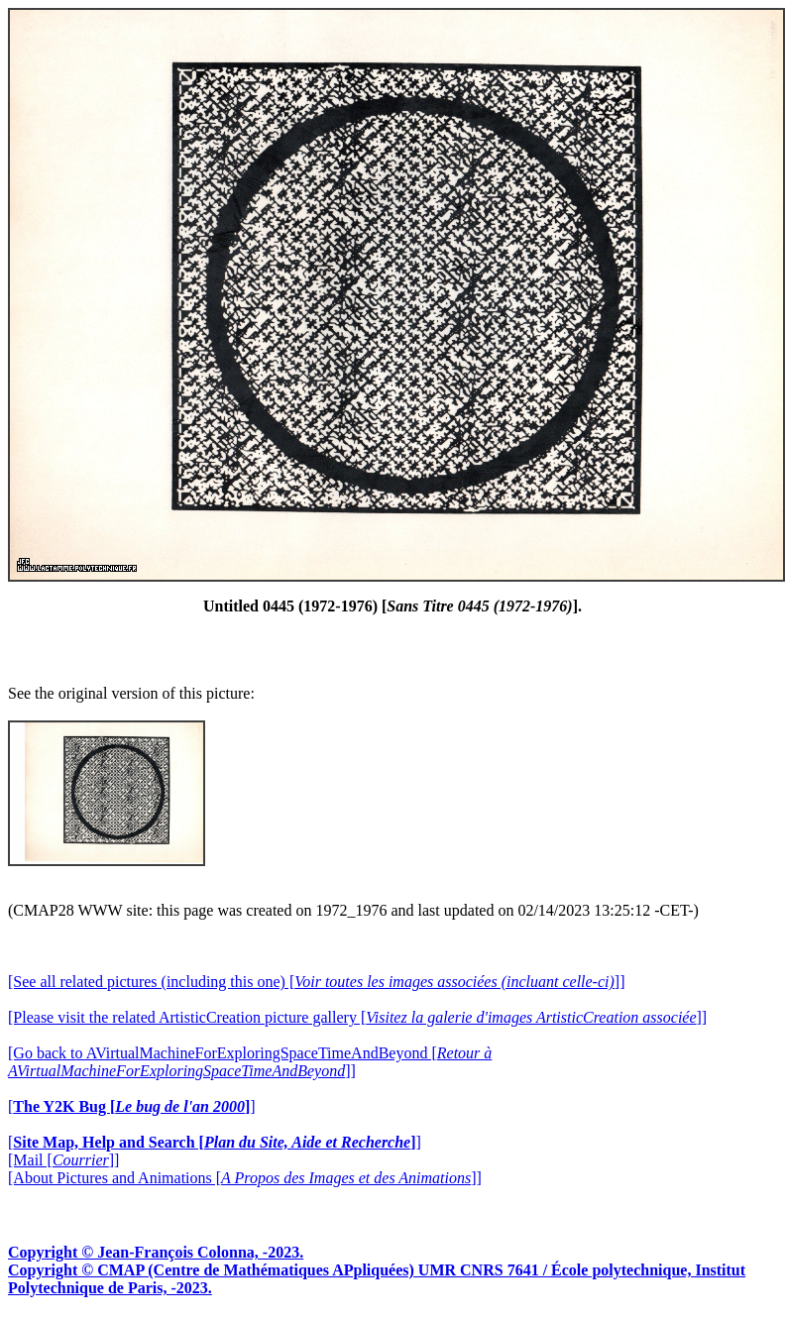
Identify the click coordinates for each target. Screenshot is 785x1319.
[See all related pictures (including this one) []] (316, 981)
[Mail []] (63, 1160)
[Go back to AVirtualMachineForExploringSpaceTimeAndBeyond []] (250, 1061)
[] (132, 1106)
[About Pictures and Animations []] (245, 1177)
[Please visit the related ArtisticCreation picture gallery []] (357, 1017)
